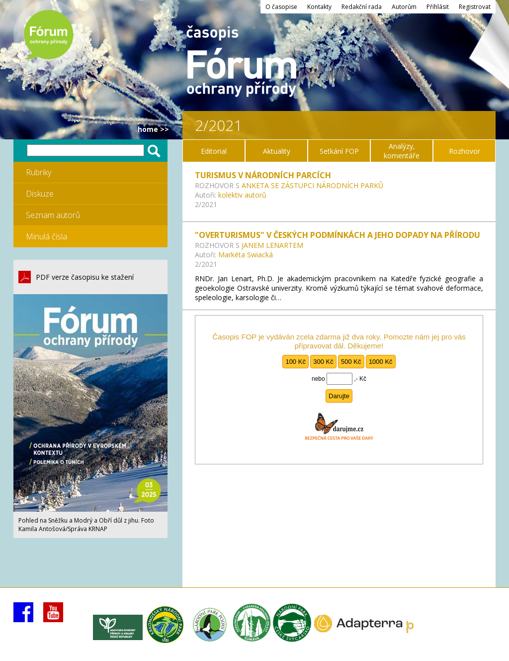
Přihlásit (437, 6)
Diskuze (40, 193)
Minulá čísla (46, 236)
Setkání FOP (339, 151)
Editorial (214, 151)
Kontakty (319, 6)
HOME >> (153, 129)
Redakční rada (361, 6)
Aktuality (276, 151)
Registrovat (475, 6)
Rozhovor (464, 151)
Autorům (404, 6)
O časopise (281, 6)
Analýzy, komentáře (402, 150)
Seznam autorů (53, 215)
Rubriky (38, 172)
